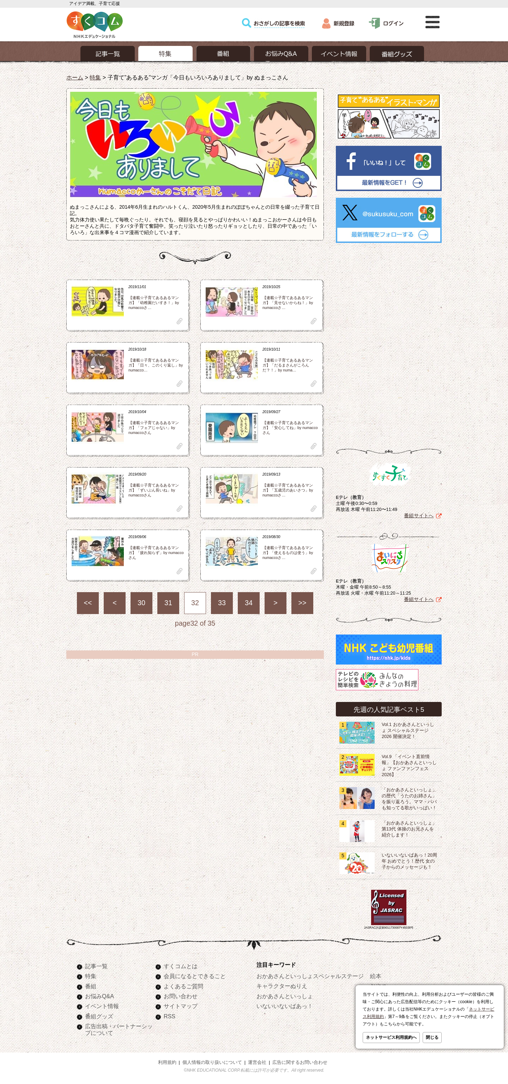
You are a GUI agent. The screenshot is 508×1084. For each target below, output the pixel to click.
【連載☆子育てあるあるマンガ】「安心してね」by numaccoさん (290, 428)
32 (195, 603)
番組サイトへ (419, 515)
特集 (95, 77)
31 (168, 603)
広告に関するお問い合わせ (299, 1062)
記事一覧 (96, 966)
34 (249, 603)
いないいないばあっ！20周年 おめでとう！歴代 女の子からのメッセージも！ (409, 861)
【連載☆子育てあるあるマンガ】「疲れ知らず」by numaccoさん (156, 553)
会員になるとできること (195, 976)
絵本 (375, 976)
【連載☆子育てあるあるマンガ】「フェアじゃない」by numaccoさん (153, 428)
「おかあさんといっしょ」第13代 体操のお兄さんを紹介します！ (409, 829)
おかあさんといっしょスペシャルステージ (310, 976)
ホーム (74, 77)
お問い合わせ (181, 996)
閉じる (432, 1037)
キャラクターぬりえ (281, 986)
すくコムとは (181, 966)
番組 (90, 986)
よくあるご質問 (183, 986)
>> (302, 603)
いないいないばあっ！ (284, 1006)
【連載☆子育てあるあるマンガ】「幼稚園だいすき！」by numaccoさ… (153, 303)
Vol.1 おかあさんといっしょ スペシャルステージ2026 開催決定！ (408, 730)
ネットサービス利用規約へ (391, 1037)
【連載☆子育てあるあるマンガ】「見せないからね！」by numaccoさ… (287, 303)
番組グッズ (99, 1016)
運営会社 (257, 1062)
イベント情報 (102, 1006)
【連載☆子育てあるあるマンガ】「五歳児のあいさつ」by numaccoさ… (287, 490)
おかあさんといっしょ (284, 996)
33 (222, 603)
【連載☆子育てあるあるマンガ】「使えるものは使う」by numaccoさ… (287, 553)
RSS (169, 1016)
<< (88, 603)
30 (141, 603)
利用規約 (167, 1062)
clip (179, 321)
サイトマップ (181, 1006)
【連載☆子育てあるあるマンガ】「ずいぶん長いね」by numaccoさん (153, 490)
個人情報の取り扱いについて (212, 1062)
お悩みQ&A (99, 996)
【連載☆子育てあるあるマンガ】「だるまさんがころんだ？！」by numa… (287, 365)
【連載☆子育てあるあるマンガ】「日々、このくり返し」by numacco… (155, 365)
